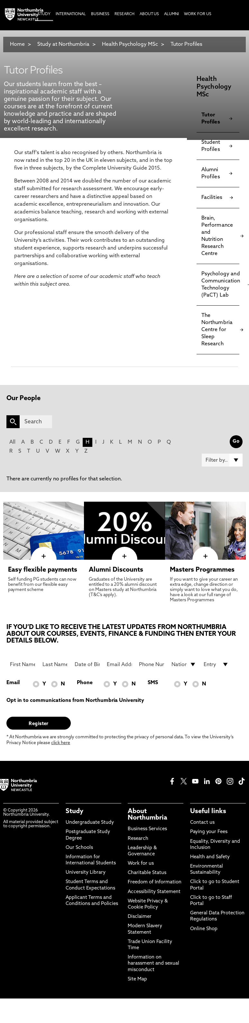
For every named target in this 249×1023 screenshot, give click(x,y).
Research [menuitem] (124, 14)
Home (17, 44)
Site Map (137, 979)
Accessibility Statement (154, 892)
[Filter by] (222, 460)
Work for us (141, 863)
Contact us (202, 822)
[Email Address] (119, 664)
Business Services (147, 829)
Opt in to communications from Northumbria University (75, 700)
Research (138, 838)
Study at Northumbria (63, 44)
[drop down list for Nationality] (184, 664)
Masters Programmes (202, 570)
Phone (85, 682)
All (12, 442)
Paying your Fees (208, 832)
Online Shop (203, 929)
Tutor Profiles (186, 44)
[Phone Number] (151, 664)
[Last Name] (55, 664)
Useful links (208, 811)
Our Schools (79, 847)
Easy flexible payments (42, 570)
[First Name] (22, 664)
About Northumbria (147, 814)
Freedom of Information (154, 882)
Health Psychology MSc (130, 44)
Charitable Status (147, 873)
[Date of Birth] (87, 664)
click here (60, 743)
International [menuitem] (71, 14)
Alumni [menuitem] (171, 14)
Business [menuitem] (100, 14)
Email (13, 682)
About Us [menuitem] (149, 14)
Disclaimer (140, 916)
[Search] (36, 421)
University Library (86, 872)
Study (74, 811)
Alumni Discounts (116, 570)
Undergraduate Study (90, 822)
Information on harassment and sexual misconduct (153, 963)
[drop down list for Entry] (216, 664)
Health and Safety (210, 857)
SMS (153, 682)
